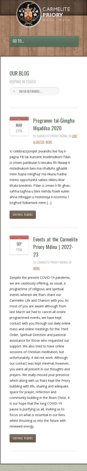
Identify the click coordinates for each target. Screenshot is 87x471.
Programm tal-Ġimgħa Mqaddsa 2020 (53, 124)
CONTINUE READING (23, 215)
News (49, 142)
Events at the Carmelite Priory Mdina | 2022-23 (55, 247)
